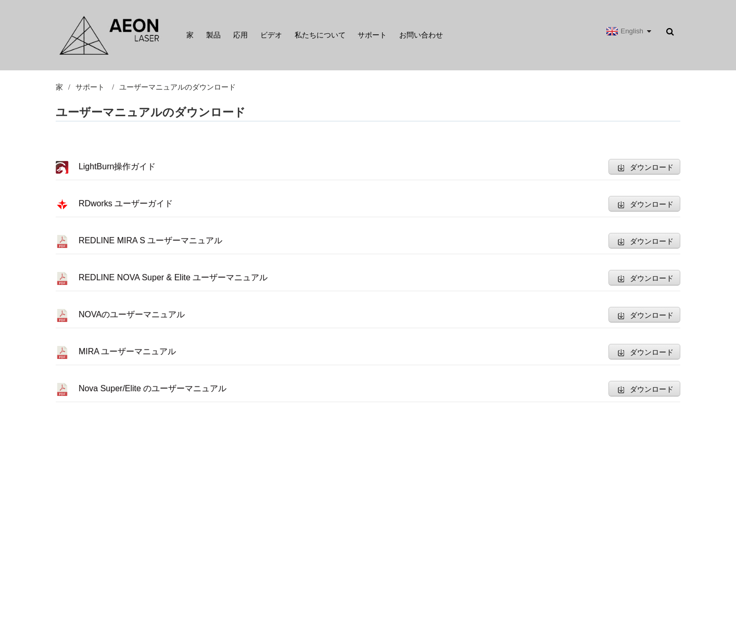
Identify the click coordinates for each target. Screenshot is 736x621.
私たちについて (320, 35)
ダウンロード (652, 167)
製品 (213, 35)
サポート (372, 35)
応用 (240, 35)
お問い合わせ (421, 35)
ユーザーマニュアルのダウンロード (177, 87)
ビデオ (271, 35)
